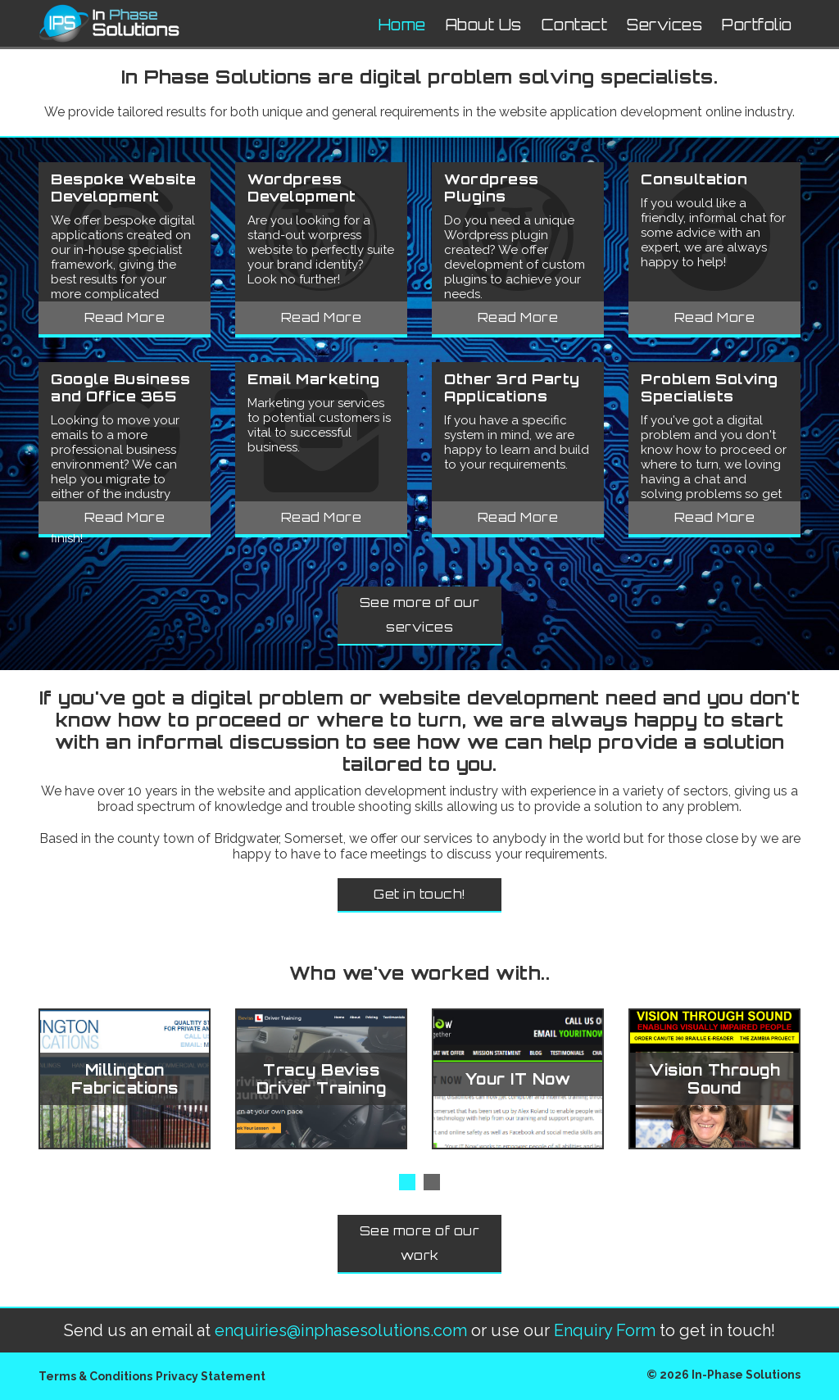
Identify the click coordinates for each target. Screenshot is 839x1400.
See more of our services (420, 615)
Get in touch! (419, 894)
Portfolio (757, 25)
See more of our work (420, 1243)
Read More (125, 317)
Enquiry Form (604, 1330)
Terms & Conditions (95, 1376)
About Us (484, 25)
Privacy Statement (210, 1376)
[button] (407, 1182)
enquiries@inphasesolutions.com (341, 1330)
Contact (575, 25)
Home (402, 25)
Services (664, 25)
